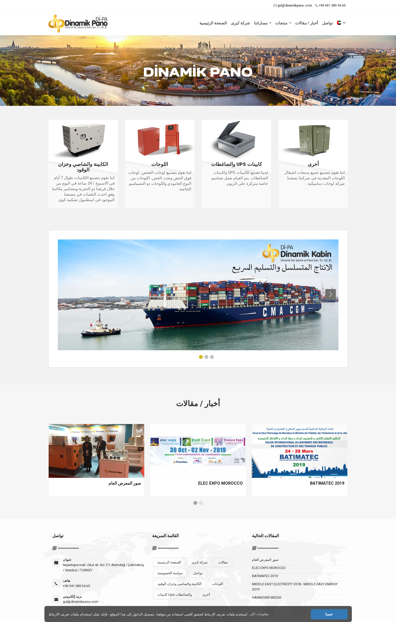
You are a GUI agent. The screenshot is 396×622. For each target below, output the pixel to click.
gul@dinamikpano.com (293, 5)
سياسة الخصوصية (170, 573)
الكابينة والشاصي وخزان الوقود (179, 584)
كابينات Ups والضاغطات (174, 595)
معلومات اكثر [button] (259, 614)
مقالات (223, 562)
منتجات (283, 23)
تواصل (327, 23)
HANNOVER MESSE (266, 597)
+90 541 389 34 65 (330, 5)
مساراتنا (262, 23)
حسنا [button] (329, 614)
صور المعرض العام (265, 560)
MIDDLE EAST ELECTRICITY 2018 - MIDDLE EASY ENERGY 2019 (295, 586)
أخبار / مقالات (306, 23)
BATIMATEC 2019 (265, 576)
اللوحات (217, 584)
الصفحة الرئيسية (213, 23)
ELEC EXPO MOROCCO (269, 568)
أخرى (206, 595)
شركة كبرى (240, 23)
